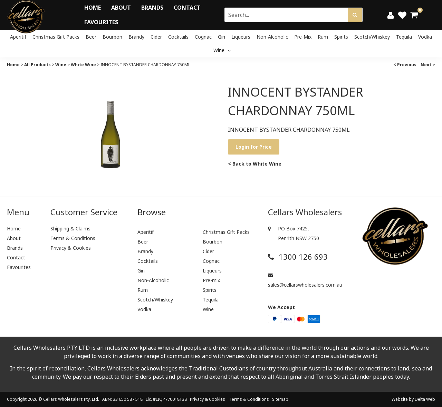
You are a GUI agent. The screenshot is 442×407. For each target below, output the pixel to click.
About (121, 7)
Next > (428, 65)
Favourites (101, 22)
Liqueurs (240, 36)
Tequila (404, 36)
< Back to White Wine (254, 163)
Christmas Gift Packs (55, 36)
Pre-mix (302, 36)
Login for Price (254, 146)
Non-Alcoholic (272, 36)
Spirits (341, 36)
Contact (187, 7)
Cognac (203, 36)
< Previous (404, 65)
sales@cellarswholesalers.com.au (305, 280)
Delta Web (425, 399)
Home (92, 7)
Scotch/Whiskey (372, 36)
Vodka (425, 36)
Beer (91, 36)
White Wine (83, 65)
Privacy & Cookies (70, 248)
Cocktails (178, 36)
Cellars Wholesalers (63, 399)
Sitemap (280, 399)
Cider (156, 36)
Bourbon (112, 36)
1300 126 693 (298, 257)
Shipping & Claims (70, 228)
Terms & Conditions (72, 238)
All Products (37, 65)
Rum (323, 36)
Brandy (136, 36)
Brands (152, 7)
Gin (221, 36)
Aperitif (18, 36)
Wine (222, 50)
